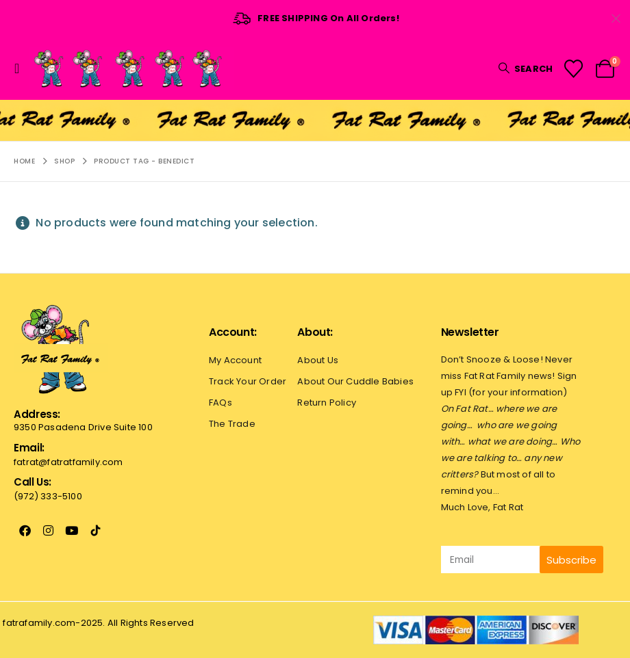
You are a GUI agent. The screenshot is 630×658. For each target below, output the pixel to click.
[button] (21, 68)
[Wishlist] (573, 69)
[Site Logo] (131, 68)
